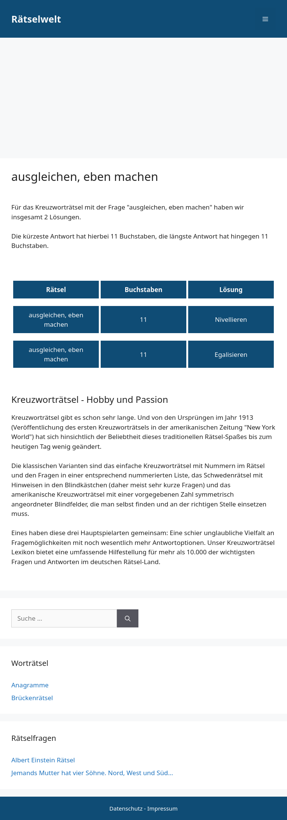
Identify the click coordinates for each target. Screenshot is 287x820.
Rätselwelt (36, 18)
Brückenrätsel (32, 697)
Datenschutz (126, 808)
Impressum (162, 808)
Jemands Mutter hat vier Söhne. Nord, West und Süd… (92, 772)
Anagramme (30, 685)
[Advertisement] (143, 94)
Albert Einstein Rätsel (43, 760)
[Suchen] (127, 618)
